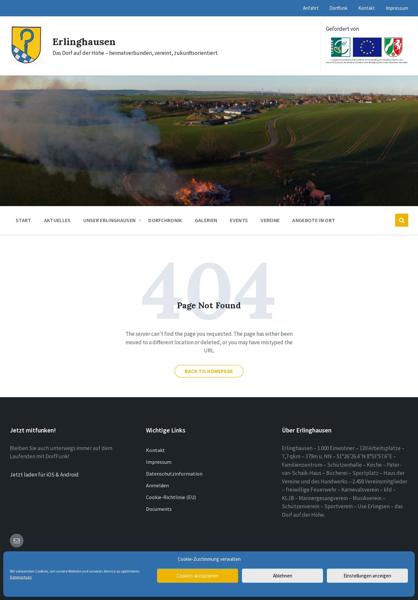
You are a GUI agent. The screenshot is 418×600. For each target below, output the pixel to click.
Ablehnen (282, 576)
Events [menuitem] (239, 220)
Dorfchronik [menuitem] (165, 220)
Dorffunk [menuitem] (338, 8)
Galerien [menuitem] (206, 220)
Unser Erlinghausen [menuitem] (109, 220)
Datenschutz (21, 577)
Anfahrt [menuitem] (311, 8)
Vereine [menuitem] (270, 220)
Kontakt (155, 450)
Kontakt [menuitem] (366, 8)
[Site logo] (26, 62)
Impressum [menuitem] (397, 8)
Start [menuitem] (23, 220)
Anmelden (157, 485)
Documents (159, 509)
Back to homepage (209, 371)
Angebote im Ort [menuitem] (313, 220)
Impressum (158, 462)
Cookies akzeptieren (197, 576)
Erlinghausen (84, 41)
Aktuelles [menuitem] (57, 220)
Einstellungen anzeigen (367, 576)
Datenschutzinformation (174, 473)
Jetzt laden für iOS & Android (44, 474)
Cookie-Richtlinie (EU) (171, 497)
